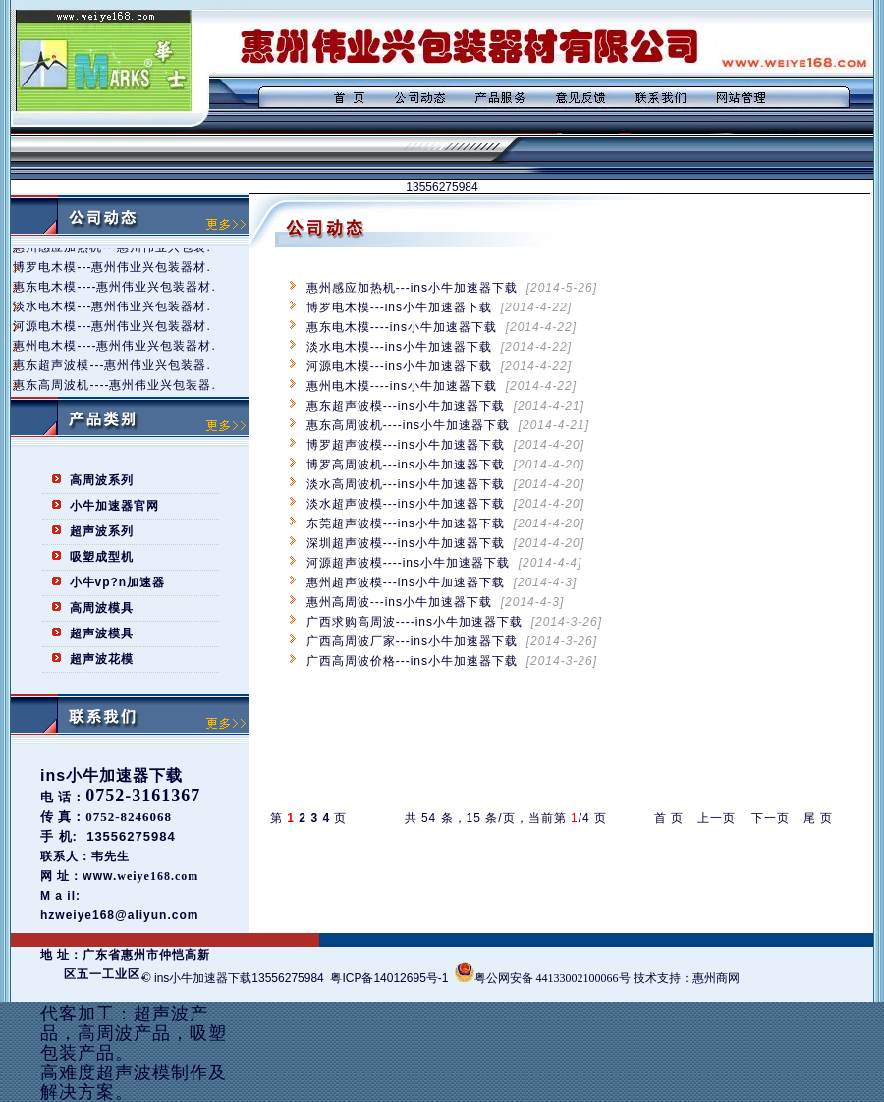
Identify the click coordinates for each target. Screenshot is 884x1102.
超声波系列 (102, 531)
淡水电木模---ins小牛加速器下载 (399, 347)
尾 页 (818, 818)
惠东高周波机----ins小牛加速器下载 (408, 425)
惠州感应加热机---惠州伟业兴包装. (111, 248)
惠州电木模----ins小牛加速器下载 (401, 386)
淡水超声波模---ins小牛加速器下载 (405, 504)
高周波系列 (102, 480)
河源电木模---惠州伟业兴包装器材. (111, 327)
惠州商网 (716, 978)
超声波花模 (102, 659)
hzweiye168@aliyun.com (119, 915)
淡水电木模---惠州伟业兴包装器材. (111, 307)
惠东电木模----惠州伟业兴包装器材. (114, 288)
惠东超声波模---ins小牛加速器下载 (405, 406)
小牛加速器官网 (114, 506)
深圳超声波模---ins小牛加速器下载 (405, 543)
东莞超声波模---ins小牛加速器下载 (405, 523)
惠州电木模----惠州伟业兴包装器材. (114, 347)
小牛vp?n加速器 (118, 582)
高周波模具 (102, 608)
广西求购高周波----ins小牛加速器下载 (414, 622)
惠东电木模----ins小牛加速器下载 (401, 327)
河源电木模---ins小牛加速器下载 (399, 366)
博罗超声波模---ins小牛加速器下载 (405, 445)
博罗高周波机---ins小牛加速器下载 (405, 464)
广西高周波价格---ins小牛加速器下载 (412, 661)
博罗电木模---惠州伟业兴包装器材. (111, 268)
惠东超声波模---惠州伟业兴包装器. (111, 366)
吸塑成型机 (102, 557)
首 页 (669, 818)
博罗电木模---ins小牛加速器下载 (399, 307)
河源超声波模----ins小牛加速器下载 (408, 563)
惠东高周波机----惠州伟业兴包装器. (114, 386)
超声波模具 (102, 633)
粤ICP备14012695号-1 (389, 978)
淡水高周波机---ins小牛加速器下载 (405, 484)
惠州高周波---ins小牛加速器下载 (399, 602)
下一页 (770, 818)
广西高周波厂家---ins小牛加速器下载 (412, 641)
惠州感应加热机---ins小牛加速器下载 (412, 288)
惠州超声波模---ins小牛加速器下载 (405, 582)
